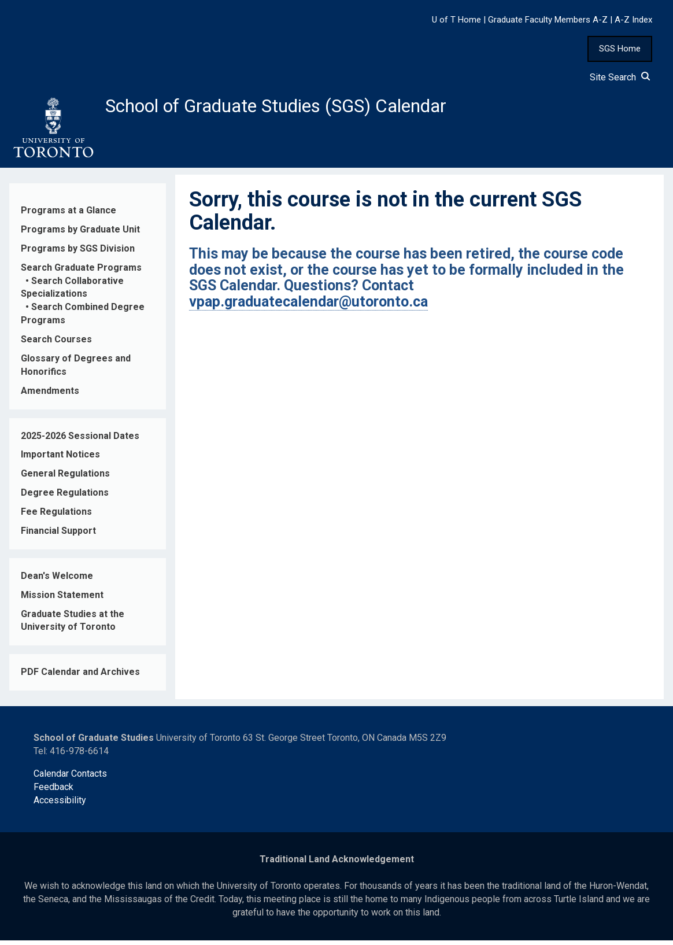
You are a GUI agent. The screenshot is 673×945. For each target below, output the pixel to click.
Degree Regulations (65, 497)
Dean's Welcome (57, 580)
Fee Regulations (56, 516)
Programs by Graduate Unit (80, 233)
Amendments (50, 395)
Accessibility (60, 804)
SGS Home (620, 48)
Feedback (53, 791)
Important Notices (60, 459)
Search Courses (56, 343)
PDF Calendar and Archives (80, 676)
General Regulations (65, 478)
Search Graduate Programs (81, 272)
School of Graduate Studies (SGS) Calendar (304, 108)
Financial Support (58, 535)
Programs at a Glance (68, 214)
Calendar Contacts (70, 778)
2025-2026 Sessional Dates (80, 440)
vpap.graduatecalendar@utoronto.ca (308, 306)
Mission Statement (62, 599)
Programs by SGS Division (78, 253)
